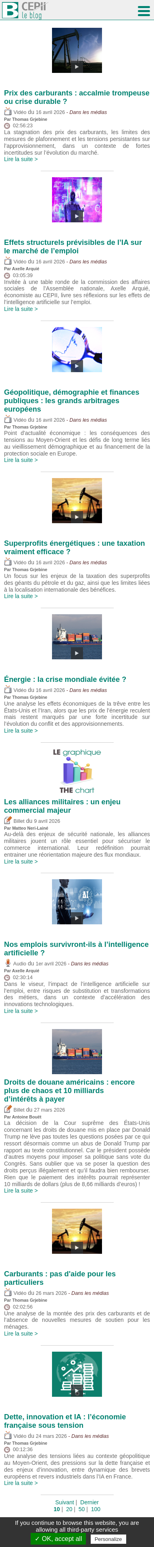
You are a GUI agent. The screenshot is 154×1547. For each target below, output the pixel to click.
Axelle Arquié (26, 268)
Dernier (89, 1502)
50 (82, 1509)
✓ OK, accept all (58, 1538)
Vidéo (15, 112)
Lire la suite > (21, 159)
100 (95, 1509)
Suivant (64, 1502)
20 (69, 1509)
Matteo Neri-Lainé (30, 828)
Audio (15, 964)
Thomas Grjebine (29, 119)
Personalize (108, 1539)
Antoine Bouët (27, 1116)
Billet (14, 821)
